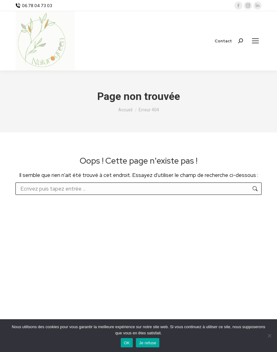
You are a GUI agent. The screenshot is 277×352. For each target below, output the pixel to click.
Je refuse (147, 343)
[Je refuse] (269, 336)
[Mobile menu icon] (255, 41)
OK (127, 343)
